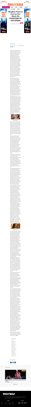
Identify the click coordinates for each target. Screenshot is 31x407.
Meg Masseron (14, 338)
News (16, 7)
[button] (18, 9)
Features (26, 7)
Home (12, 7)
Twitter (12, 340)
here (17, 335)
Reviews (21, 7)
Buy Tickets (13, 9)
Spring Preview (6, 7)
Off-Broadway (23, 370)
